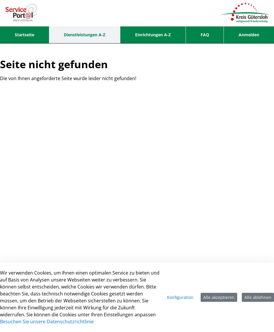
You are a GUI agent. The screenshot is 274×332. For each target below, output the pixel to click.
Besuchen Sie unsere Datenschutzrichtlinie (47, 321)
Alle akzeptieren (219, 297)
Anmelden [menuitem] (249, 34)
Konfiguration (180, 297)
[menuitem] (24, 34)
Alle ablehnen (257, 297)
